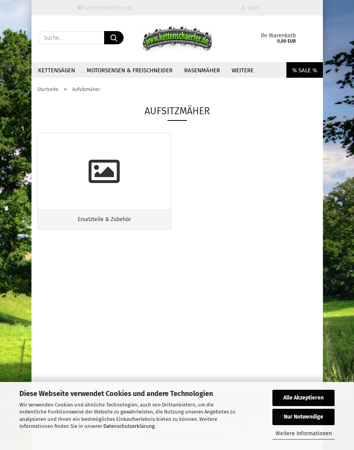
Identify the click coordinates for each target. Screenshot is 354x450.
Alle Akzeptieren (303, 397)
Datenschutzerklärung (129, 426)
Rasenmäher (202, 70)
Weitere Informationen (304, 433)
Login (250, 7)
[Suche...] (114, 37)
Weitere (243, 70)
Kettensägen (56, 70)
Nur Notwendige (303, 416)
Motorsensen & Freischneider (130, 70)
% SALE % (304, 70)
